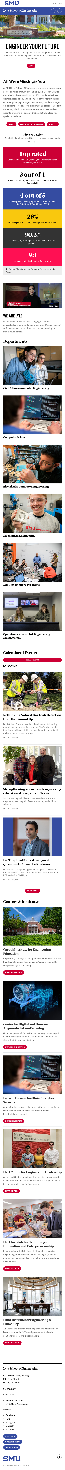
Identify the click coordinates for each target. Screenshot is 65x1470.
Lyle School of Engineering (20, 10)
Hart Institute (12, 1268)
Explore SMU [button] (57, 3)
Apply (53, 124)
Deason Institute (13, 1121)
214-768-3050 (9, 1389)
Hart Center (11, 1191)
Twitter (9, 1418)
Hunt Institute (12, 1343)
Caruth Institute (13, 972)
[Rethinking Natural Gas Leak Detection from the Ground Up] (32, 691)
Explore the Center (15, 1047)
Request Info (11, 1447)
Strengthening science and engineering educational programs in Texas (32, 791)
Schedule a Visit (12, 1442)
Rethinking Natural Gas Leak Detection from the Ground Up (32, 717)
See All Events (32, 660)
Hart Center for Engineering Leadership (32, 1172)
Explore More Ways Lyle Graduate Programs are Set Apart (31, 270)
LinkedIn (10, 1425)
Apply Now (10, 1436)
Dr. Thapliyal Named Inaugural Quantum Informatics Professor (27, 862)
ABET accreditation (15, 1400)
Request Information (31, 124)
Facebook (10, 1415)
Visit (31, 66)
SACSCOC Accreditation (17, 1404)
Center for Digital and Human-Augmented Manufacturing (25, 1026)
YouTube (10, 1429)
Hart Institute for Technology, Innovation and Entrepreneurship (28, 1244)
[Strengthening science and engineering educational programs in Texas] (32, 765)
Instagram (10, 1422)
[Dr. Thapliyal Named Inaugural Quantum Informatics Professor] (32, 836)
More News (32, 891)
